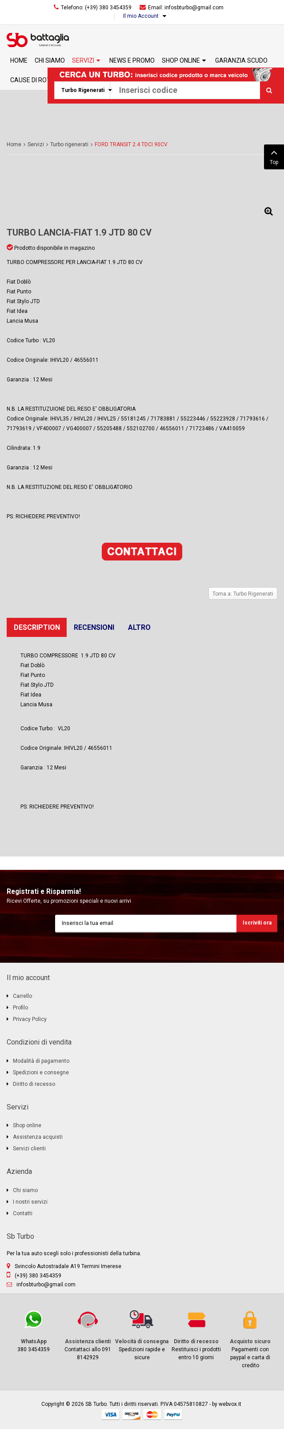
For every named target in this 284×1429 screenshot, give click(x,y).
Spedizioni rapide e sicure (142, 1335)
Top (274, 156)
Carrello (22, 996)
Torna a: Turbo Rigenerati (242, 594)
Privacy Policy (30, 1019)
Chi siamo (25, 1190)
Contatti (22, 1213)
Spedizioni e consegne (41, 1072)
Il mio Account (141, 16)
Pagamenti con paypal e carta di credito (250, 1339)
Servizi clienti (29, 1148)
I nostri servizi (30, 1202)
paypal (173, 1414)
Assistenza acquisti (38, 1137)
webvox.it (230, 1404)
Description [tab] (37, 627)
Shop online (27, 1125)
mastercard (152, 1414)
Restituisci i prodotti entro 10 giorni (196, 1335)
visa (111, 1414)
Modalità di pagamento (41, 1061)
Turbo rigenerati (69, 144)
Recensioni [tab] (94, 627)
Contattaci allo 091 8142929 (88, 1335)
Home (14, 144)
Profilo (20, 1008)
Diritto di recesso (34, 1084)
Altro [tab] (139, 627)
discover (131, 1414)
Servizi (36, 144)
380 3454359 (34, 1331)
